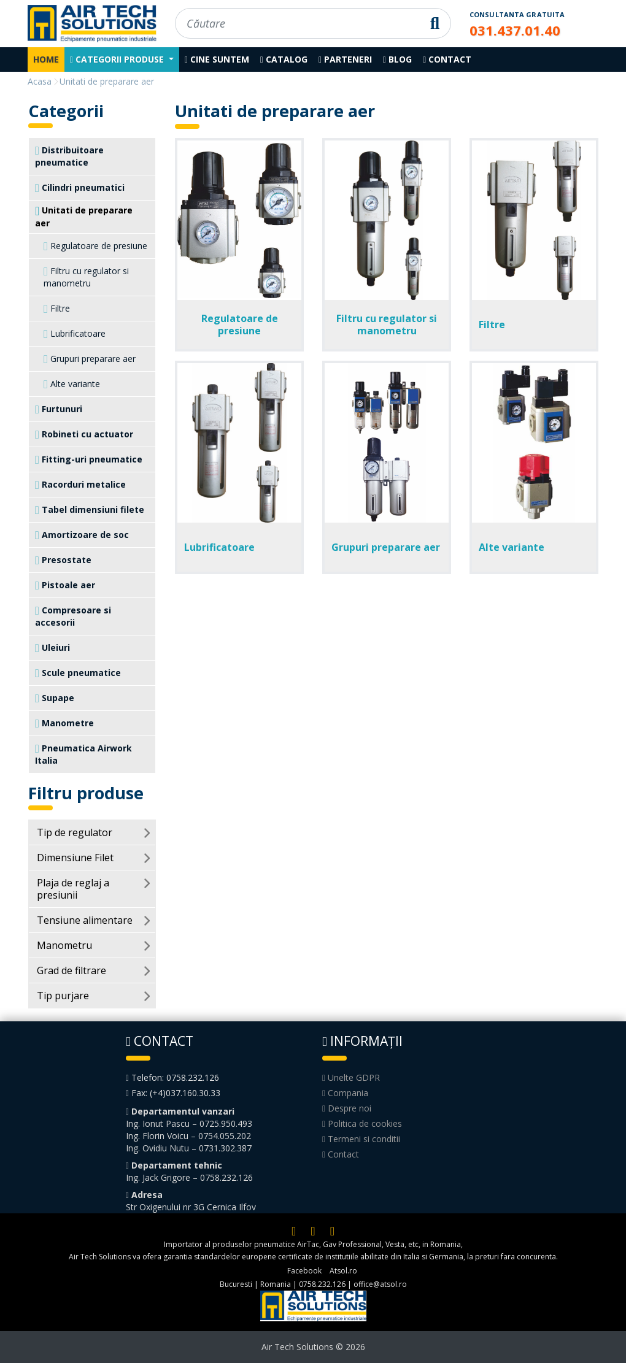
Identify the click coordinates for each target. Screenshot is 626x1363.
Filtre (57, 308)
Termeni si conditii (361, 1139)
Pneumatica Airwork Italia (83, 754)
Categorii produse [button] (118, 59)
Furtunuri (58, 409)
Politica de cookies (362, 1123)
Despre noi (346, 1108)
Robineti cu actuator (84, 434)
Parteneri (345, 59)
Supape (54, 698)
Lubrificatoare (75, 334)
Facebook (304, 1270)
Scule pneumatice (78, 673)
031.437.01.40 (515, 30)
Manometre (64, 723)
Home (46, 59)
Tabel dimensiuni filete (89, 510)
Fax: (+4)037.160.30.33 (173, 1093)
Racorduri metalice (80, 484)
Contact (447, 59)
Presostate (63, 560)
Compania (345, 1093)
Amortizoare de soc (82, 535)
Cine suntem (217, 59)
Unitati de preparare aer (84, 216)
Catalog (283, 59)
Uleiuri (52, 648)
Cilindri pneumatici (80, 188)
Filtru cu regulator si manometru (86, 277)
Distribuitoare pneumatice (69, 156)
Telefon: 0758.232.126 (172, 1077)
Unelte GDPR (351, 1077)
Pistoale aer (65, 585)
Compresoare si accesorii (73, 616)
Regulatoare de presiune (95, 246)
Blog (397, 59)
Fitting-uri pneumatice (88, 459)
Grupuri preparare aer (90, 359)
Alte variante (72, 384)
